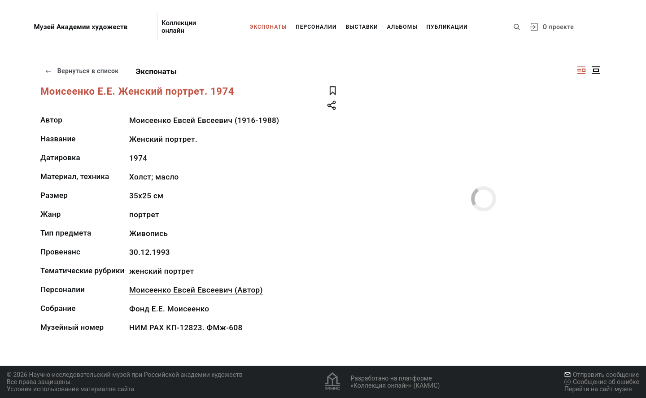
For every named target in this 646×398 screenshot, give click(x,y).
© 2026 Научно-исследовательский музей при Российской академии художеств (125, 374)
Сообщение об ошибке (601, 381)
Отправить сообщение (601, 374)
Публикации (447, 27)
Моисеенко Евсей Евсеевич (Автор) (196, 289)
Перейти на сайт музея (598, 389)
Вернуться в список (81, 70)
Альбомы (402, 27)
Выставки (361, 27)
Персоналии (316, 27)
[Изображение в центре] (596, 70)
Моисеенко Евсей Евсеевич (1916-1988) (204, 120)
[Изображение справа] (581, 70)
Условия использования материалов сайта (70, 389)
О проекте (558, 27)
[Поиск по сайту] (517, 27)
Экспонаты (268, 27)
